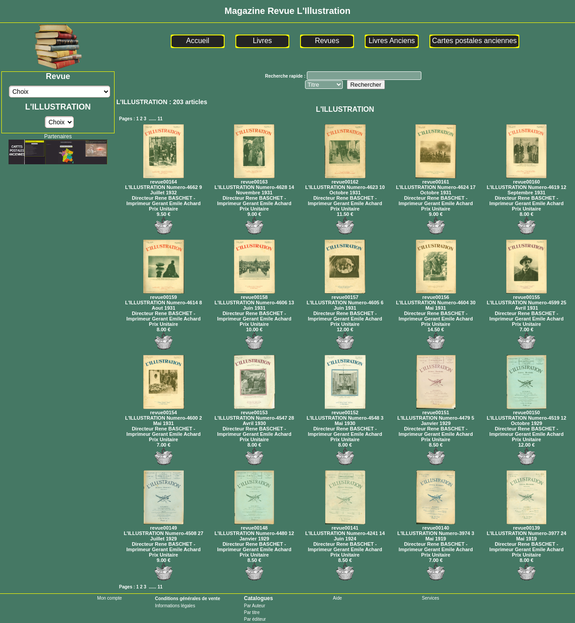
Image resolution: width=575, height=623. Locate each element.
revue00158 (254, 294)
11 (160, 118)
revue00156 (436, 294)
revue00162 (345, 179)
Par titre (252, 612)
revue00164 (163, 179)
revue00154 (163, 409)
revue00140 (435, 525)
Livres (262, 40)
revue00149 (164, 525)
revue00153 (254, 409)
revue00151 (436, 409)
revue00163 (254, 179)
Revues (327, 40)
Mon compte (109, 598)
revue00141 (345, 525)
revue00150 (526, 409)
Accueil (197, 40)
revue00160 (526, 179)
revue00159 (163, 294)
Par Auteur (254, 605)
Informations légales (175, 605)
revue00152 (345, 409)
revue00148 (254, 525)
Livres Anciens (391, 40)
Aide (337, 598)
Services (430, 598)
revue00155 (526, 294)
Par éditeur (255, 619)
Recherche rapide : (286, 76)
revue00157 (345, 294)
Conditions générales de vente (187, 598)
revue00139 (526, 525)
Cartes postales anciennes (474, 40)
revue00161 (436, 179)
